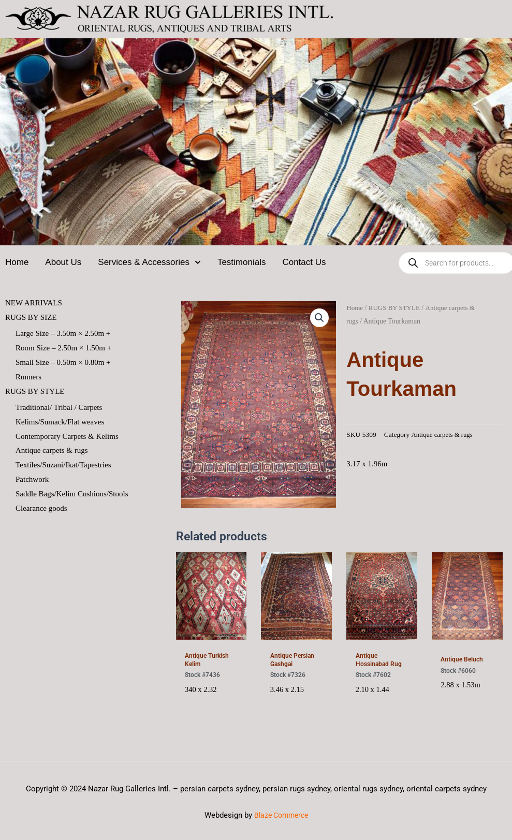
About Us (63, 262)
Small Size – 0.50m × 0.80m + (63, 362)
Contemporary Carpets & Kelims (67, 436)
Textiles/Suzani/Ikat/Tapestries (63, 465)
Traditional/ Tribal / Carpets (59, 407)
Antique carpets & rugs (52, 451)
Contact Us (304, 262)
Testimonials (241, 262)
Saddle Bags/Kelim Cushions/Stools (72, 494)
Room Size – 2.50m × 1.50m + (63, 348)
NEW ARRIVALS (33, 303)
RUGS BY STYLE (397, 308)
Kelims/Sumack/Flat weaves (60, 422)
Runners (28, 377)
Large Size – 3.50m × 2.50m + (63, 333)
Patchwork (32, 480)
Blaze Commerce (281, 818)
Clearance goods (41, 508)
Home (16, 262)
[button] (319, 318)
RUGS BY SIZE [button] (30, 317)
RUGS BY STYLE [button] (34, 391)
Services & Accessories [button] (149, 262)
